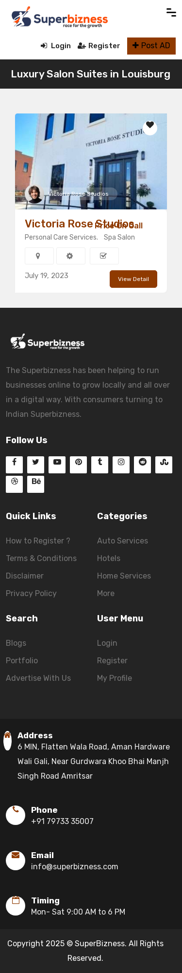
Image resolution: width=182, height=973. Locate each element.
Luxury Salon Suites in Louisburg (90, 74)
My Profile (114, 678)
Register (99, 45)
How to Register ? (38, 540)
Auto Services (122, 540)
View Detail (133, 279)
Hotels (108, 558)
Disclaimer (25, 575)
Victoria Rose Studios (78, 193)
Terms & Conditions (41, 558)
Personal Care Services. (61, 237)
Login (56, 45)
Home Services (124, 575)
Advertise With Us (38, 678)
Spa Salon (119, 237)
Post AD (151, 45)
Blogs (16, 643)
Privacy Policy (31, 593)
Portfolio (22, 660)
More (106, 593)
